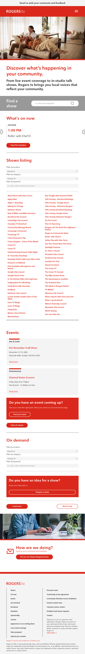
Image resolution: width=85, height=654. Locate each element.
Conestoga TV (13, 234)
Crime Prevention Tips (17, 238)
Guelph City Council (16, 272)
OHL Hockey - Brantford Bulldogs (59, 199)
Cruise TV (11, 245)
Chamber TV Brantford (17, 224)
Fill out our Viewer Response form (34, 557)
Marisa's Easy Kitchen (17, 313)
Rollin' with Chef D (19, 136)
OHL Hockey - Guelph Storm (57, 203)
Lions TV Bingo (14, 302)
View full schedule (18, 145)
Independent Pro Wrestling (19, 283)
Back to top (67, 506)
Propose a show (42, 492)
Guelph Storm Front (16, 276)
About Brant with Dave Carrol (20, 196)
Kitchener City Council (17, 293)
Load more (17, 506)
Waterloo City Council (54, 293)
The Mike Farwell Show (54, 276)
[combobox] (53, 103)
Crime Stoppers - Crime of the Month (23, 242)
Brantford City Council (17, 217)
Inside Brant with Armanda (19, 286)
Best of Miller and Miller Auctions (21, 213)
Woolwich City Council (54, 307)
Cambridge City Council (18, 220)
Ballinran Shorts (14, 210)
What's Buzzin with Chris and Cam (59, 297)
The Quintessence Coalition (56, 279)
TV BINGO (49, 290)
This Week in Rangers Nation (57, 286)
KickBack (11, 290)
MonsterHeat (13, 317)
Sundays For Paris (52, 261)
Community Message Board (19, 227)
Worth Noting (51, 311)
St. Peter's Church (52, 251)
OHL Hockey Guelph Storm (56, 213)
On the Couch (51, 220)
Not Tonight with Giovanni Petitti (58, 196)
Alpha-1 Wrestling (15, 203)
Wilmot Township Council (55, 304)
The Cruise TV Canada (54, 272)
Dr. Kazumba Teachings (17, 256)
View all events (17, 425)
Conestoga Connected (17, 231)
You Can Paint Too (52, 314)
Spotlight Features (52, 247)
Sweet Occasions (52, 265)
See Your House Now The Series (58, 244)
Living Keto (12, 309)
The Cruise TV (50, 268)
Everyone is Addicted (16, 263)
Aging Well (12, 199)
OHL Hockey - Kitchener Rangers (58, 206)
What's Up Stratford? (54, 300)
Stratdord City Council (54, 254)
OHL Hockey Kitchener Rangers (58, 217)
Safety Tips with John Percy (56, 240)
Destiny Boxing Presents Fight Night (23, 252)
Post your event (19, 414)
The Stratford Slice (52, 283)
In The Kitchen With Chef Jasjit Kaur (23, 279)
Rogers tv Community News (56, 233)
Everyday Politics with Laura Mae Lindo (24, 259)
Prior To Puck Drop (52, 224)
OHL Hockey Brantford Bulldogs (58, 210)
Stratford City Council (54, 258)
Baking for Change (15, 206)
